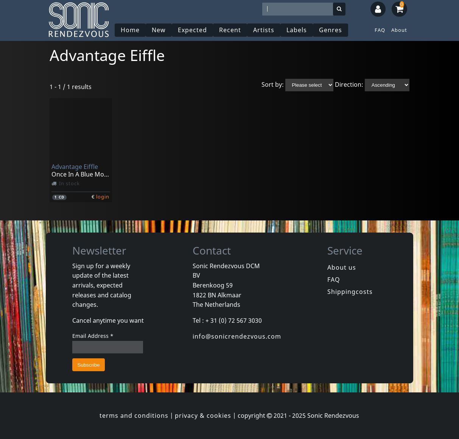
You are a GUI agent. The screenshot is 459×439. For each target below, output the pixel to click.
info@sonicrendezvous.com (237, 336)
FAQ (380, 30)
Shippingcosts (350, 291)
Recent (230, 30)
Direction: (349, 84)
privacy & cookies (203, 415)
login (102, 196)
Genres (330, 30)
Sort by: (272, 84)
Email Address (93, 335)
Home (130, 30)
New (159, 30)
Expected (192, 30)
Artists (263, 30)
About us (341, 267)
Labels (296, 30)
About (399, 30)
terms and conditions (134, 415)
